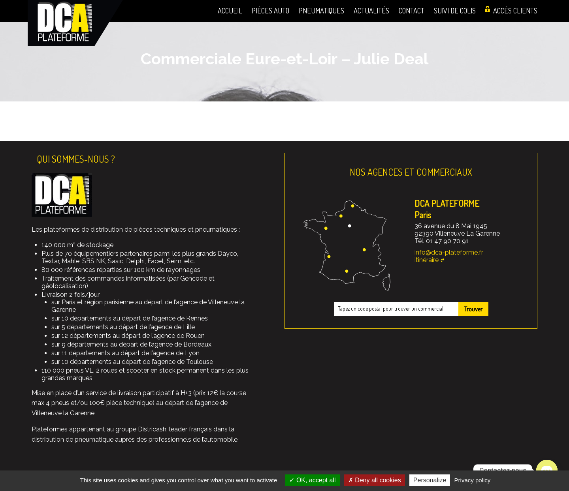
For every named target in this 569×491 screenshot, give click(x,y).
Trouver (473, 309)
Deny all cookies (374, 480)
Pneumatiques (321, 10)
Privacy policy (472, 480)
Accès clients (515, 10)
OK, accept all (312, 480)
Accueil (230, 10)
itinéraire (427, 260)
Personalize (430, 480)
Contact (411, 10)
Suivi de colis (455, 10)
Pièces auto (270, 10)
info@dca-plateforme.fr (449, 252)
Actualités (371, 10)
